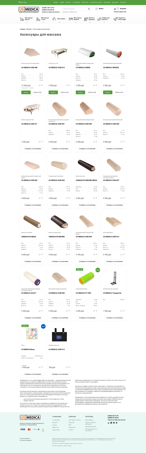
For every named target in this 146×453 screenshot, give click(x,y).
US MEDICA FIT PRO (83, 293)
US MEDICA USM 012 (57, 67)
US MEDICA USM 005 (57, 293)
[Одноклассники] (111, 423)
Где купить (115, 2)
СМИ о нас (55, 427)
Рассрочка (85, 2)
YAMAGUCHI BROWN (57, 237)
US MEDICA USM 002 (29, 180)
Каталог (55, 2)
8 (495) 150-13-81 (113, 416)
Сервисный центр (90, 426)
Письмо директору (120, 11)
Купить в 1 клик (37, 92)
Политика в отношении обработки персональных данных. (67, 443)
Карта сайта (56, 430)
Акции (62, 2)
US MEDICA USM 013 (57, 349)
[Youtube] (114, 423)
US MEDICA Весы (28, 349)
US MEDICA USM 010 (111, 237)
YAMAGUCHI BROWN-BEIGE (86, 180)
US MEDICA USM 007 (111, 180)
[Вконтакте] (109, 423)
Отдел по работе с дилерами (90, 423)
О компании (76, 2)
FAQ (70, 425)
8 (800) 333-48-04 (48, 10)
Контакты (123, 2)
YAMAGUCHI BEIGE (28, 237)
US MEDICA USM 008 (29, 67)
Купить (26, 92)
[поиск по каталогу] (76, 9)
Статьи (54, 425)
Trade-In (71, 430)
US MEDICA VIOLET (28, 293)
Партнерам (107, 2)
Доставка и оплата (96, 2)
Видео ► (79, 269)
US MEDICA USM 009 (84, 124)
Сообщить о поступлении (33, 148)
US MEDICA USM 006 (111, 124)
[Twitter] (117, 423)
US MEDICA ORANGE (111, 67)
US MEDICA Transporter (112, 293)
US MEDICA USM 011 (29, 124)
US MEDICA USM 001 (57, 124)
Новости (68, 2)
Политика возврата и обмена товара (61, 445)
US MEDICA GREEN (83, 67)
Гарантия (71, 422)
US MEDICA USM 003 (57, 180)
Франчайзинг (89, 420)
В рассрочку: (27, 88)
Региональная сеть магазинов (91, 429)
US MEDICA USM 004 (84, 237)
